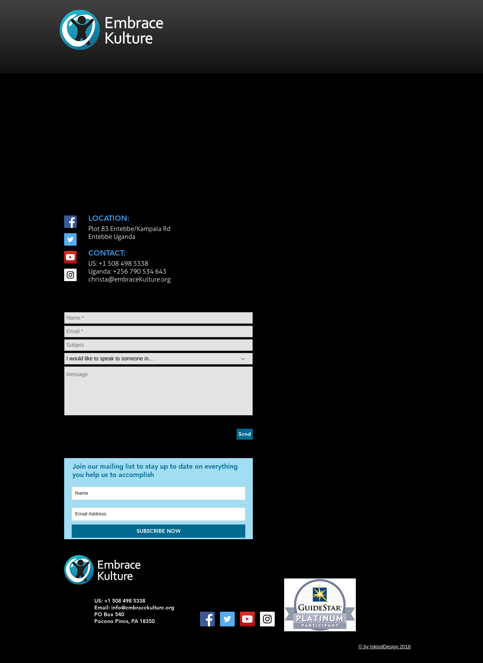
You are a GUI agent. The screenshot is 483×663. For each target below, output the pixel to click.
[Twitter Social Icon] (70, 239)
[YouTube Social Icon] (70, 257)
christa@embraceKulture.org (129, 279)
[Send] (245, 434)
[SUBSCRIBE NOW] (158, 531)
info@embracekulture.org (142, 607)
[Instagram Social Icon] (70, 275)
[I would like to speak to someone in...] (158, 359)
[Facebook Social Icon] (70, 221)
